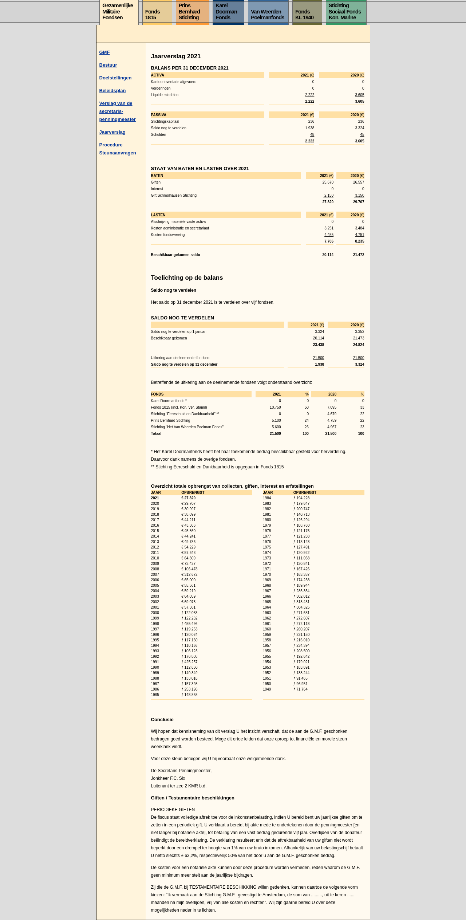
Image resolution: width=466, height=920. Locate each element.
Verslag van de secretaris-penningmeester (117, 111)
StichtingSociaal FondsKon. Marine (345, 11)
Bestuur (108, 65)
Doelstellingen (115, 77)
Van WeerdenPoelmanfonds (267, 14)
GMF (104, 52)
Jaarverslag (112, 132)
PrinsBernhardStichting (189, 11)
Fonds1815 (152, 14)
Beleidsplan (112, 90)
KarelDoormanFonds (226, 11)
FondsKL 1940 (304, 14)
